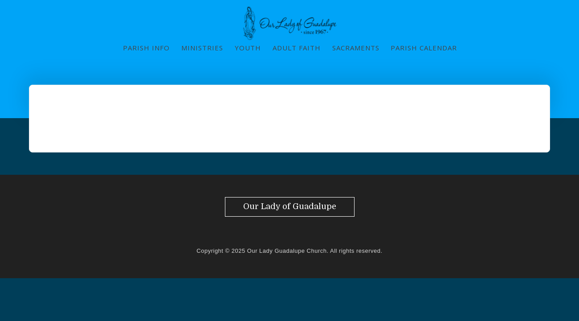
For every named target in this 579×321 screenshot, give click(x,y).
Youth (248, 47)
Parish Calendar (424, 47)
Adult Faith (297, 47)
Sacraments (355, 47)
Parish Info (146, 47)
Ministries (202, 47)
